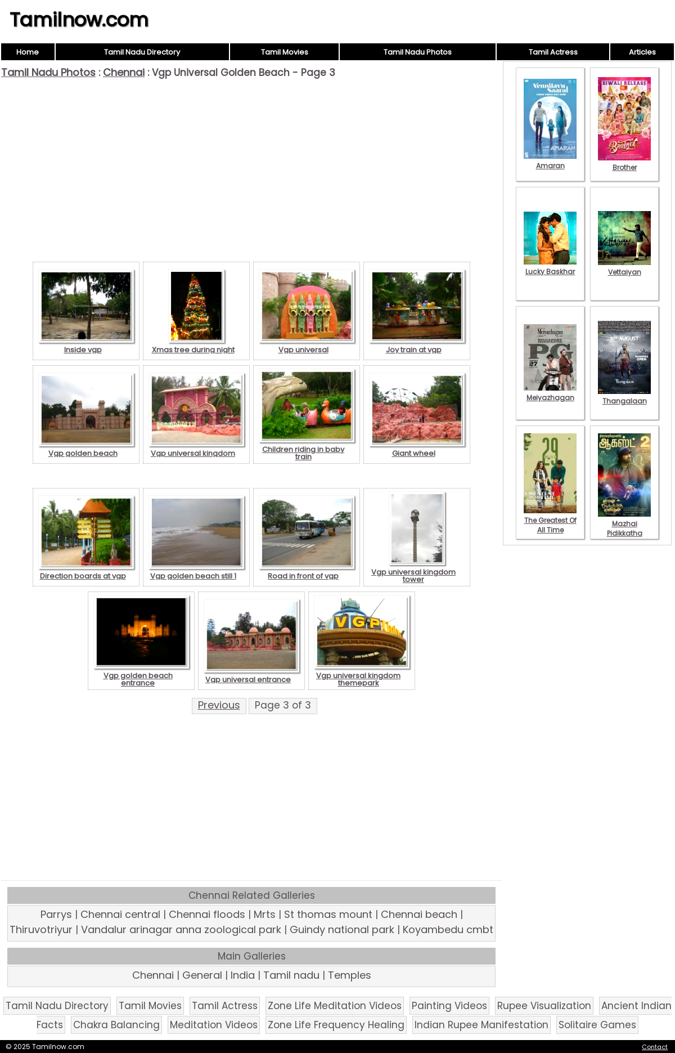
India (243, 975)
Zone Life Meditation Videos (335, 1005)
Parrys (56, 914)
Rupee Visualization (544, 1005)
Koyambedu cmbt (448, 929)
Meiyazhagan (550, 392)
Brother (624, 162)
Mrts (265, 914)
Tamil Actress (553, 52)
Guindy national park (342, 929)
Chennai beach (419, 914)
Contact (655, 1046)
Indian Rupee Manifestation (481, 1025)
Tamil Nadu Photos (418, 52)
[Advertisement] (251, 163)
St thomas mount (328, 914)
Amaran (550, 161)
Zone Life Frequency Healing (336, 1025)
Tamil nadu (291, 975)
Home (27, 52)
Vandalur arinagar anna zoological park (181, 929)
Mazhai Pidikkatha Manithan (624, 528)
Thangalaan (624, 396)
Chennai (124, 72)
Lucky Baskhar (550, 266)
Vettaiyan (624, 267)
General (202, 975)
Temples (349, 975)
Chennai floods (207, 914)
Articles (642, 52)
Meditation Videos (214, 1025)
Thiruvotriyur (41, 929)
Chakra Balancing (116, 1025)
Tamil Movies (284, 52)
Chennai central (120, 914)
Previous (219, 705)
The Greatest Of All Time (550, 520)
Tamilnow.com (79, 19)
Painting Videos (449, 1005)
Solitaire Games (597, 1025)
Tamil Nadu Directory (142, 52)
